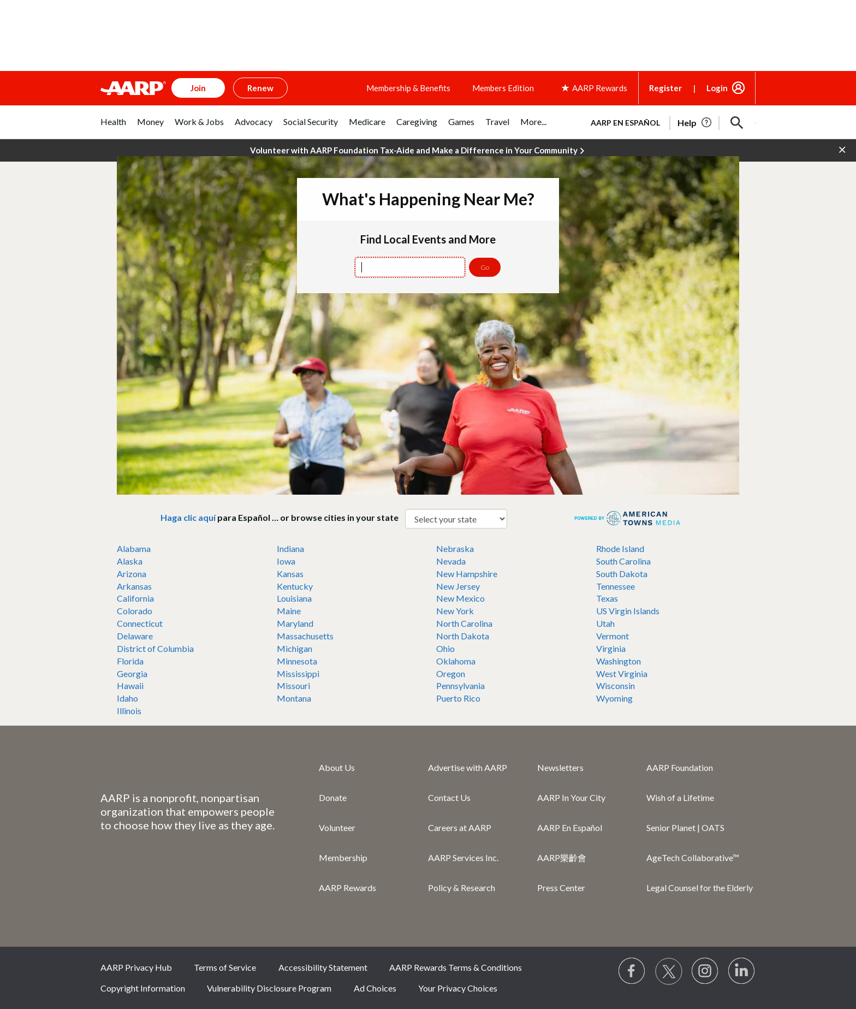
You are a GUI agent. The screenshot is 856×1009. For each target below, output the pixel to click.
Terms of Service (225, 967)
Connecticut (140, 623)
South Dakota (621, 573)
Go (484, 267)
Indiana (290, 548)
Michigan (294, 648)
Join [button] (198, 88)
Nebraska (455, 548)
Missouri (293, 685)
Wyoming (614, 698)
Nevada (451, 561)
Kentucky (295, 586)
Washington (618, 661)
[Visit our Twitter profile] (668, 971)
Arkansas (134, 586)
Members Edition (503, 88)
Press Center (561, 887)
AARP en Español (625, 122)
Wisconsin (615, 685)
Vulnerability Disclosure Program (269, 988)
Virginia (611, 648)
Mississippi (298, 673)
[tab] (113, 127)
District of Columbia (155, 648)
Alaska (129, 561)
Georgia (132, 673)
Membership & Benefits (408, 88)
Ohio (445, 648)
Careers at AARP (459, 827)
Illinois (129, 710)
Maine (289, 611)
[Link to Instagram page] (705, 971)
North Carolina (464, 623)
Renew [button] (260, 88)
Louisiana (294, 598)
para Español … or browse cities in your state (282, 517)
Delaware (135, 636)
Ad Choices (375, 988)
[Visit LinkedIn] (742, 971)
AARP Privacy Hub (136, 967)
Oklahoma (455, 661)
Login (717, 88)
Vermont (612, 636)
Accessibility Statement (322, 967)
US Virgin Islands (627, 611)
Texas (607, 598)
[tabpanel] (668, 121)
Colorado (134, 611)
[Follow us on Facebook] (632, 971)
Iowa (286, 561)
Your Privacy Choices (457, 988)
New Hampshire (466, 573)
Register (665, 88)
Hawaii (130, 685)
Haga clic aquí (188, 517)
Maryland (295, 623)
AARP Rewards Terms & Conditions (455, 967)
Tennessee (615, 586)
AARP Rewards (347, 887)
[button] (737, 122)
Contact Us (449, 797)
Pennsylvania (460, 685)
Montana (294, 698)
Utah (605, 623)
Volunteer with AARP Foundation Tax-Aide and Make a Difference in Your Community (417, 150)
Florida (130, 661)
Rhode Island (620, 548)
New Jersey (458, 586)
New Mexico (460, 598)
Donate (333, 797)
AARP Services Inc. (463, 857)
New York (455, 611)
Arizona (131, 573)
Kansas (290, 573)
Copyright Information (142, 988)
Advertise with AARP (467, 767)
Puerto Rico (458, 698)
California (135, 598)
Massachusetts (305, 636)
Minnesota (297, 661)
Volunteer (337, 827)
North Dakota (462, 636)
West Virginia (621, 673)
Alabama (134, 548)
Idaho (127, 698)
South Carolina (623, 561)
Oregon (450, 673)
